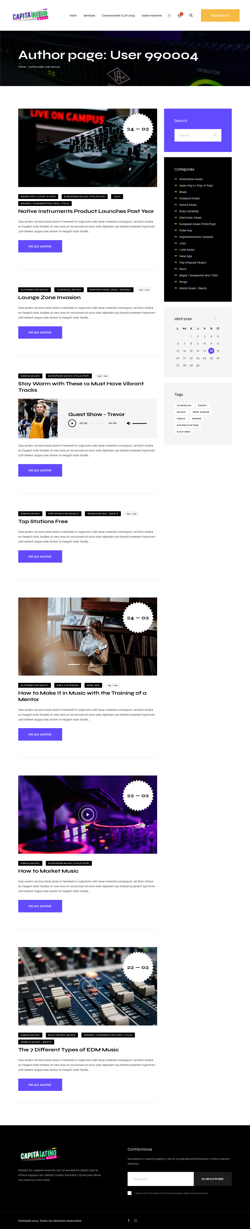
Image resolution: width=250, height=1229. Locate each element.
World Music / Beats (102, 513)
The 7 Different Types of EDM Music (68, 1049)
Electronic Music (62, 1035)
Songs (183, 281)
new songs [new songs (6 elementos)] (201, 412)
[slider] (98, 423)
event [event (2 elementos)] (202, 405)
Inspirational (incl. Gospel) (110, 290)
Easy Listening (68, 685)
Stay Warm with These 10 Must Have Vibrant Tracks (81, 386)
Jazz (117, 196)
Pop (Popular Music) (63, 513)
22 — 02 (138, 795)
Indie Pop (185, 230)
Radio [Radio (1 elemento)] (181, 418)
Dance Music (30, 376)
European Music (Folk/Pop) (84, 196)
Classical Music (69, 290)
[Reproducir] (72, 423)
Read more (40, 246)
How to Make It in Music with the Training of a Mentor (82, 696)
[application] (107, 423)
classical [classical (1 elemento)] (184, 405)
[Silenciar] (128, 423)
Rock (182, 269)
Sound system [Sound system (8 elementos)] (188, 425)
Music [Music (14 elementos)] (181, 412)
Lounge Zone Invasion (49, 297)
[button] (74, 664)
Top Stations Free (43, 521)
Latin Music (187, 249)
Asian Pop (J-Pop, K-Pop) (38, 196)
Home (22, 66)
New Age (93, 685)
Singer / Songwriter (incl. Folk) (45, 203)
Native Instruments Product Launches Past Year (86, 211)
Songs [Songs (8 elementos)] (197, 418)
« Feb (214, 318)
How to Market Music (48, 871)
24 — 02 (138, 128)
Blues (183, 192)
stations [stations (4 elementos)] (183, 432)
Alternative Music (34, 290)
